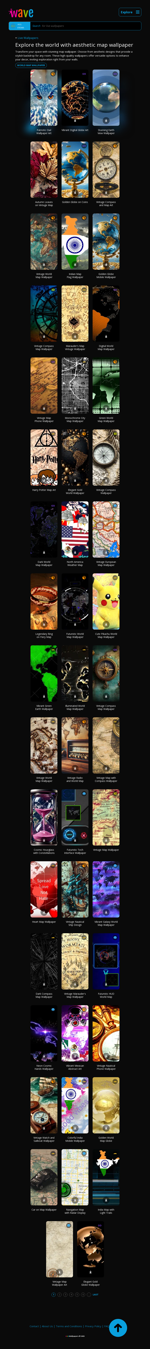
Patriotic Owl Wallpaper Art (44, 131)
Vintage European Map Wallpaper (106, 563)
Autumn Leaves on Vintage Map (44, 203)
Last (95, 1294)
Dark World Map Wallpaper (44, 563)
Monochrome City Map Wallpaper (75, 419)
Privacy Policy (93, 1326)
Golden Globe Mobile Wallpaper (106, 275)
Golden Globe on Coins (75, 202)
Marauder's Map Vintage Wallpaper (75, 347)
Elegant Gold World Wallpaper (75, 491)
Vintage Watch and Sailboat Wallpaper (43, 1139)
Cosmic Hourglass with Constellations (44, 851)
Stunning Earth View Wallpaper (106, 131)
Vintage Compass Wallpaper (106, 491)
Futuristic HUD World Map (106, 995)
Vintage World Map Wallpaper (44, 275)
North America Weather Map (75, 563)
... (89, 1294)
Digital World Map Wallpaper (106, 347)
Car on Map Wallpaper (44, 1209)
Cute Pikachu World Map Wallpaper (106, 635)
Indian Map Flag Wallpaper (75, 275)
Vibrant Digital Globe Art (75, 130)
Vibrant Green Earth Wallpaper (44, 707)
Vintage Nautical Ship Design (75, 923)
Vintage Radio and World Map (75, 779)
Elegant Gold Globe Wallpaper (90, 1283)
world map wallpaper (31, 65)
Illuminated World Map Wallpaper (75, 707)
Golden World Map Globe (106, 1139)
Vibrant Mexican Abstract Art (75, 1067)
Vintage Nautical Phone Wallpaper (106, 1067)
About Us (47, 1326)
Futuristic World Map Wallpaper (75, 635)
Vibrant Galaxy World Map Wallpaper (106, 923)
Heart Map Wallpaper (44, 921)
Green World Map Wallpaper (106, 419)
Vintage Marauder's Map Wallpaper (75, 995)
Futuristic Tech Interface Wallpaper (75, 851)
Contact (34, 1326)
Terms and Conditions (69, 1326)
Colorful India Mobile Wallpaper (75, 1139)
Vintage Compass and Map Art (106, 203)
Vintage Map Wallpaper (106, 849)
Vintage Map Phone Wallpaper (44, 419)
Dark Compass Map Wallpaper (44, 995)
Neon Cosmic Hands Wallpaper (44, 1067)
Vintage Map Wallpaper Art (59, 1283)
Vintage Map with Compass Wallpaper (106, 779)
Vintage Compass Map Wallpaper (44, 347)
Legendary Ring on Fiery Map (44, 635)
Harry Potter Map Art (44, 490)
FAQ (106, 1326)
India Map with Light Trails (106, 1211)
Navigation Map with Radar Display (75, 1211)
